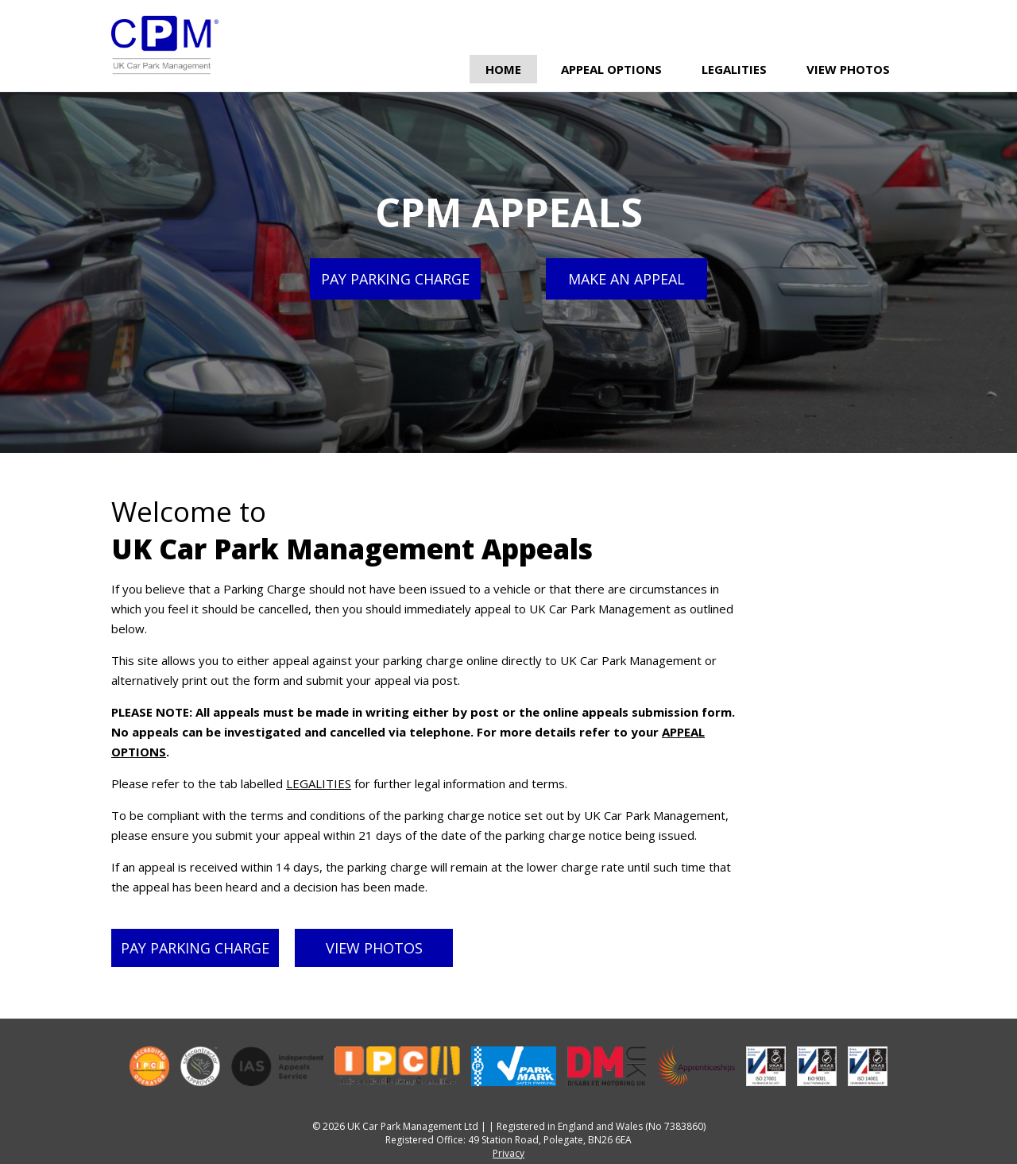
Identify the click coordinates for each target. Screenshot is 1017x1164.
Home (503, 69)
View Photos (848, 69)
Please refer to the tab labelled (198, 783)
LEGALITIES (318, 783)
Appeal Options (611, 69)
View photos (374, 947)
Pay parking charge (395, 278)
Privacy (508, 1153)
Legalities (734, 69)
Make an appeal (626, 278)
